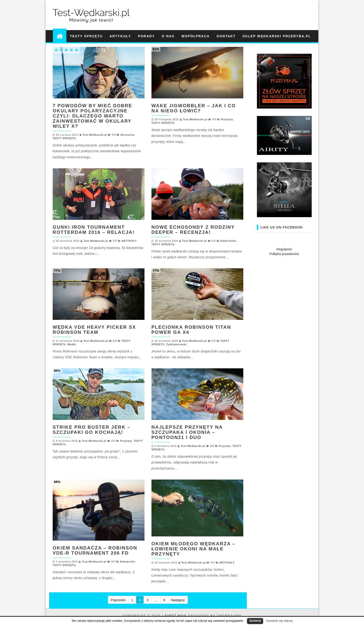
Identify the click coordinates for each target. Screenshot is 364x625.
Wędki (72, 344)
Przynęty (227, 119)
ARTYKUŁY (120, 36)
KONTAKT (226, 36)
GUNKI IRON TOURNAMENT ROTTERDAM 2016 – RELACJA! (93, 229)
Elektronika (228, 240)
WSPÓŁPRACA (196, 36)
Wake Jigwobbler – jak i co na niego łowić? (193, 108)
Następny (178, 600)
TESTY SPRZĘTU (86, 36)
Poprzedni (118, 600)
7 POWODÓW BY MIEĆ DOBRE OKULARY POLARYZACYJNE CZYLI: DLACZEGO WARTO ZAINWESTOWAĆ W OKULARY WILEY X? (92, 116)
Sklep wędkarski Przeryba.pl (277, 36)
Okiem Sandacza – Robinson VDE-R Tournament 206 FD (95, 550)
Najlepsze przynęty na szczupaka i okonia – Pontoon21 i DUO (187, 432)
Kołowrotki (127, 561)
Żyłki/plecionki (176, 344)
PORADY (146, 36)
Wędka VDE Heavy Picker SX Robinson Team (94, 330)
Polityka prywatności (284, 254)
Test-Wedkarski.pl (94, 134)
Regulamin (284, 249)
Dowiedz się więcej (279, 620)
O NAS (168, 36)
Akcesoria (127, 134)
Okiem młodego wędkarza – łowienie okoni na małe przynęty (193, 548)
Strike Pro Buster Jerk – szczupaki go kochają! (91, 430)
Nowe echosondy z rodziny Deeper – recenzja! (193, 229)
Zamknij (255, 620)
